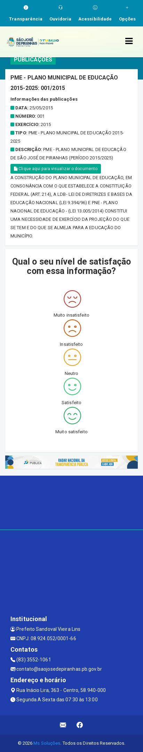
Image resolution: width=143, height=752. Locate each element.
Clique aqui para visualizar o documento (55, 168)
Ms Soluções (46, 743)
